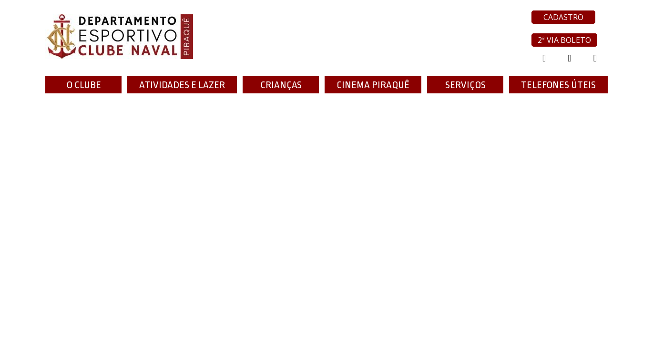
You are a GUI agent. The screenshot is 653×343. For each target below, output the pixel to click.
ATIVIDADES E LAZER (182, 85)
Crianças (281, 85)
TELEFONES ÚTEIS (558, 85)
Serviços (465, 85)
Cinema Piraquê (373, 85)
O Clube (83, 85)
